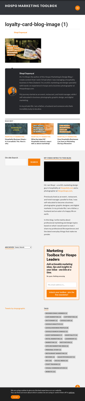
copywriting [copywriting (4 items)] (70, 317)
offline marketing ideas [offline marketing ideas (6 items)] (57, 346)
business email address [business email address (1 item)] (56, 313)
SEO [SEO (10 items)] (49, 360)
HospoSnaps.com (65, 191)
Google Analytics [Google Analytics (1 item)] (54, 324)
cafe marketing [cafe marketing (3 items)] (53, 317)
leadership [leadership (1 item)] (71, 339)
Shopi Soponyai (20, 32)
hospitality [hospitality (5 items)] (71, 335)
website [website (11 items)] (50, 371)
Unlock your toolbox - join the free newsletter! (61, 293)
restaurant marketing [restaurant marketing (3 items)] (56, 353)
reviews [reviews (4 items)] (50, 357)
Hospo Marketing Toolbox (31, 6)
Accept (15, 397)
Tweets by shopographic (15, 308)
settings (71, 392)
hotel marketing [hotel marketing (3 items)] (54, 339)
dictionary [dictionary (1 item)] (51, 320)
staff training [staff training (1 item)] (53, 364)
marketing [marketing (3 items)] (51, 342)
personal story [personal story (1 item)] (53, 350)
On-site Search (11, 157)
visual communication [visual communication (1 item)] (56, 368)
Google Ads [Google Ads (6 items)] (66, 320)
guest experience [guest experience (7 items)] (54, 335)
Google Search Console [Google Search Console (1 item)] (57, 331)
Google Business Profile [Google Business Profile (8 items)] (57, 328)
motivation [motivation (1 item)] (66, 342)
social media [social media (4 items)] (61, 360)
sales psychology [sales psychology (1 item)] (66, 357)
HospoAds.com (67, 188)
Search (34, 162)
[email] (61, 284)
